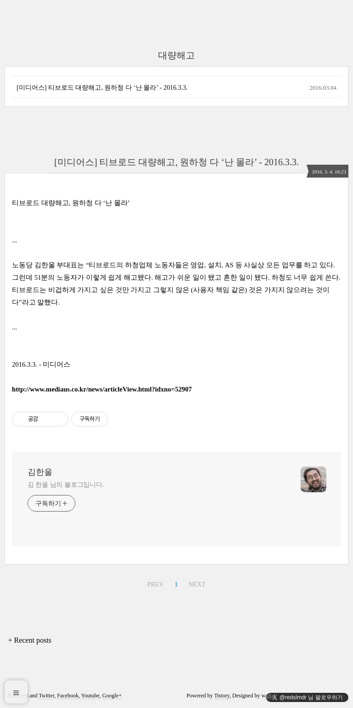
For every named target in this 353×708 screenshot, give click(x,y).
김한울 (40, 472)
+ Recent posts (29, 640)
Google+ (112, 695)
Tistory (221, 695)
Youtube (90, 695)
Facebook (68, 695)
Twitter (46, 695)
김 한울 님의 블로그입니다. (66, 484)
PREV (155, 584)
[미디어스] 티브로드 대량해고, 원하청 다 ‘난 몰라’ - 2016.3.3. (102, 87)
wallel (268, 695)
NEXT (196, 584)
